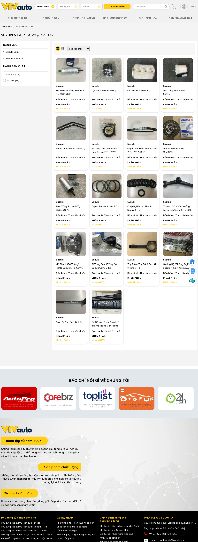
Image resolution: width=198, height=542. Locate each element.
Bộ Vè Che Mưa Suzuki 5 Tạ (70, 148)
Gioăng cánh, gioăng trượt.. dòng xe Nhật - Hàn (26, 534)
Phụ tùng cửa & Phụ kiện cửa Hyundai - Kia (24, 526)
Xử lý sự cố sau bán (110, 537)
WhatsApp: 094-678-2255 (160, 534)
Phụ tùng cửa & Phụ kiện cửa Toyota (20, 522)
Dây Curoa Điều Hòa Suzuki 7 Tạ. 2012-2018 (142, 150)
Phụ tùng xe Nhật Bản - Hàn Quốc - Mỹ (164, 528)
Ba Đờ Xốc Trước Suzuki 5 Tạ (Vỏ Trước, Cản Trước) (105, 324)
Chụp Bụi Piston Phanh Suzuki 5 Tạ (139, 208)
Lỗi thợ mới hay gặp (67, 530)
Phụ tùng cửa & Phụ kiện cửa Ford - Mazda (24, 530)
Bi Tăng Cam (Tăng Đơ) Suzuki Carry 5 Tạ (104, 266)
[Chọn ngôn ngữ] (193, 6)
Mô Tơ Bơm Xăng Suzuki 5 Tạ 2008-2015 (70, 92)
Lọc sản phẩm (117, 6)
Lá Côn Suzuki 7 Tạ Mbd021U (173, 150)
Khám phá (63, 104)
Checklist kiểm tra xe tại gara (72, 526)
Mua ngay (63, 108)
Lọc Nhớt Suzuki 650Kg (104, 90)
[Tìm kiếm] (166, 6)
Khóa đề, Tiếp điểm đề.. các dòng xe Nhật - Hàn (26, 538)
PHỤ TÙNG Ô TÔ (17, 18)
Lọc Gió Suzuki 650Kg (138, 90)
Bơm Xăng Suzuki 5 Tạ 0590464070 (68, 208)
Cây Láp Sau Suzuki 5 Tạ (69, 322)
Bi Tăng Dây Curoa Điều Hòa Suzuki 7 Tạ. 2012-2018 (104, 150)
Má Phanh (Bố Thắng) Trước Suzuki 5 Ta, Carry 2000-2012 (69, 266)
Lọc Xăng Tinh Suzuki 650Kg (174, 92)
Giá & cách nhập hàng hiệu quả (116, 533)
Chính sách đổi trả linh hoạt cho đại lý (119, 526)
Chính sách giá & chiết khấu (114, 529)
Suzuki (60, 85)
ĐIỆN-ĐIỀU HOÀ (148, 18)
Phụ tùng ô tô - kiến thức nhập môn (75, 522)
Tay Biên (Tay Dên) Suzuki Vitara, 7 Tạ (141, 266)
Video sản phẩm (65, 538)
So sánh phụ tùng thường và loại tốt (76, 534)
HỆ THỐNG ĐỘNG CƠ (115, 18)
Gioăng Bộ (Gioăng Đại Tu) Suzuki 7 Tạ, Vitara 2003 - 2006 (177, 266)
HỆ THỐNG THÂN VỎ (83, 18)
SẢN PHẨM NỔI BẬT (180, 18)
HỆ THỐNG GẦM (50, 18)
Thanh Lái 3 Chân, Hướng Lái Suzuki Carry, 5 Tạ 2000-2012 (178, 208)
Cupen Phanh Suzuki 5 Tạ (105, 206)
